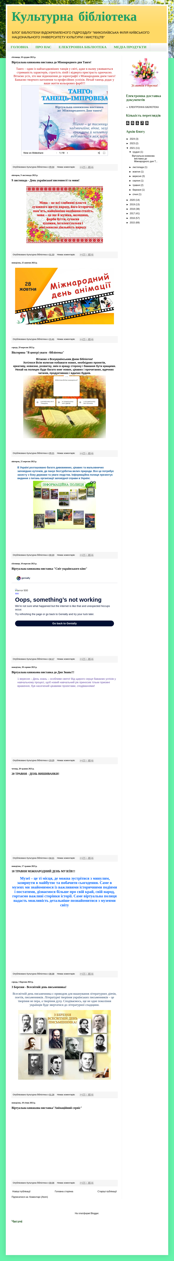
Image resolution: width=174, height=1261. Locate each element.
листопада (139, 167)
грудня (136, 152)
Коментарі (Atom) (38, 1197)
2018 (133, 209)
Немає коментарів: (66, 167)
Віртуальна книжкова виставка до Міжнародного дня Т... (144, 159)
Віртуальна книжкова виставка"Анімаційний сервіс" (47, 1107)
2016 (133, 218)
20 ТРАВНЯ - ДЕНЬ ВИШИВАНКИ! (35, 773)
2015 (133, 222)
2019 (133, 204)
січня (136, 194)
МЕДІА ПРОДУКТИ (130, 47)
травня (137, 185)
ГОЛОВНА (19, 47)
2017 (133, 213)
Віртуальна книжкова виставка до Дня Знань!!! (43, 672)
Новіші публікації (21, 1191)
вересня (137, 176)
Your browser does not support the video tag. (64, 722)
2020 (133, 200)
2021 (133, 148)
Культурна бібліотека (74, 16)
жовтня (137, 171)
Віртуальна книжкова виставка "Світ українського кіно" (49, 568)
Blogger (94, 1213)
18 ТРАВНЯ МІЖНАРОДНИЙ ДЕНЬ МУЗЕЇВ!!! (43, 871)
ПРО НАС (43, 47)
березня (137, 190)
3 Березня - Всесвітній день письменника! (39, 987)
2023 (133, 143)
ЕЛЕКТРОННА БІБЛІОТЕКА (83, 47)
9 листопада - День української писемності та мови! (45, 180)
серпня (137, 180)
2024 (133, 139)
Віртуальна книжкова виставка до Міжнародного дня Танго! (51, 62)
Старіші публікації (107, 1191)
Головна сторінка (64, 1191)
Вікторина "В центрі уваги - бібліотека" (38, 352)
